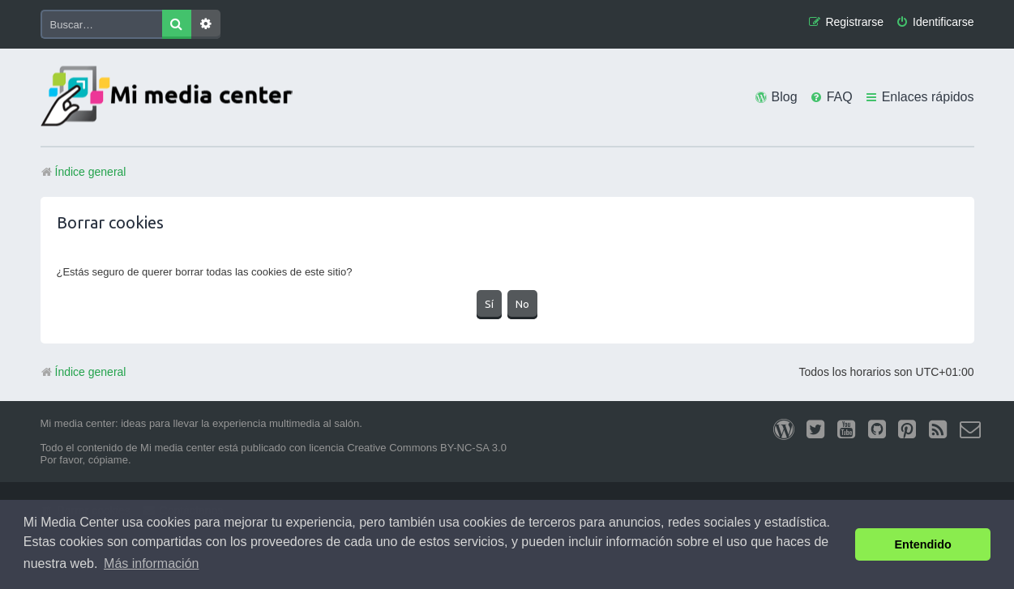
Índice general (83, 371)
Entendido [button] (923, 544)
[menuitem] (934, 22)
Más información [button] (151, 563)
